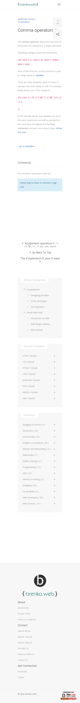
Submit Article (24, 631)
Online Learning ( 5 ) (39, 461)
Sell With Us (23, 648)
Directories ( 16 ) (39, 430)
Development (31, 289)
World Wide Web (32, 312)
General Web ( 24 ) (39, 436)
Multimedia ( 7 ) (39, 455)
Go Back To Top (40, 252)
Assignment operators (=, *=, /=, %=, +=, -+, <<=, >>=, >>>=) (40, 245)
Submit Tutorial (25, 636)
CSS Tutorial (39, 361)
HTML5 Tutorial (39, 368)
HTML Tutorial (39, 355)
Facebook (22, 671)
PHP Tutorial (39, 386)
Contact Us (23, 660)
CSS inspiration (35, 307)
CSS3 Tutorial (39, 374)
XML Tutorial (39, 398)
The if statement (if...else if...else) (40, 260)
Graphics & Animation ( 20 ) (39, 442)
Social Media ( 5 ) (39, 491)
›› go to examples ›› (27, 146)
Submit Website (25, 642)
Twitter (21, 677)
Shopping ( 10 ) (39, 485)
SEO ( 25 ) (39, 473)
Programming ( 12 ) (39, 467)
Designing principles (37, 295)
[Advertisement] (40, 212)
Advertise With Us (26, 654)
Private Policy (24, 613)
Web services (34, 330)
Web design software (38, 324)
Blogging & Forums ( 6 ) (39, 424)
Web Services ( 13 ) (39, 503)
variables (40, 75)
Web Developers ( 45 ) (39, 497)
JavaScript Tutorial (39, 380)
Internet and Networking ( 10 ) (39, 449)
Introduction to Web (37, 318)
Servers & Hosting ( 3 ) (39, 479)
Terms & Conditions (27, 619)
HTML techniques (36, 301)
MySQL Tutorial (39, 392)
